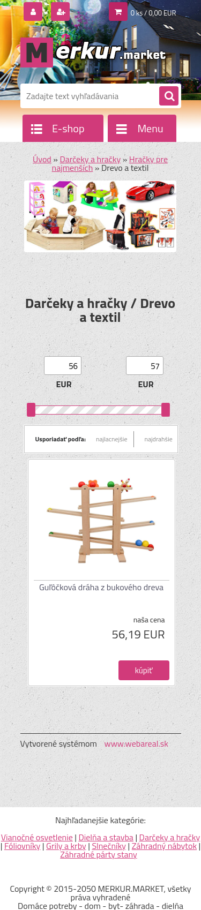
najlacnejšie (112, 439)
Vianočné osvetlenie (37, 837)
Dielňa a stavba (105, 837)
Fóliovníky (22, 845)
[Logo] (94, 52)
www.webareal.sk (136, 743)
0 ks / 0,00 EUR (153, 12)
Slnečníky (109, 845)
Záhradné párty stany (98, 854)
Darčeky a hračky (90, 159)
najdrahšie (159, 439)
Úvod (42, 159)
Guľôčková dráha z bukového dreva (101, 587)
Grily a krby (66, 845)
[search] (168, 96)
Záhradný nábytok (164, 845)
